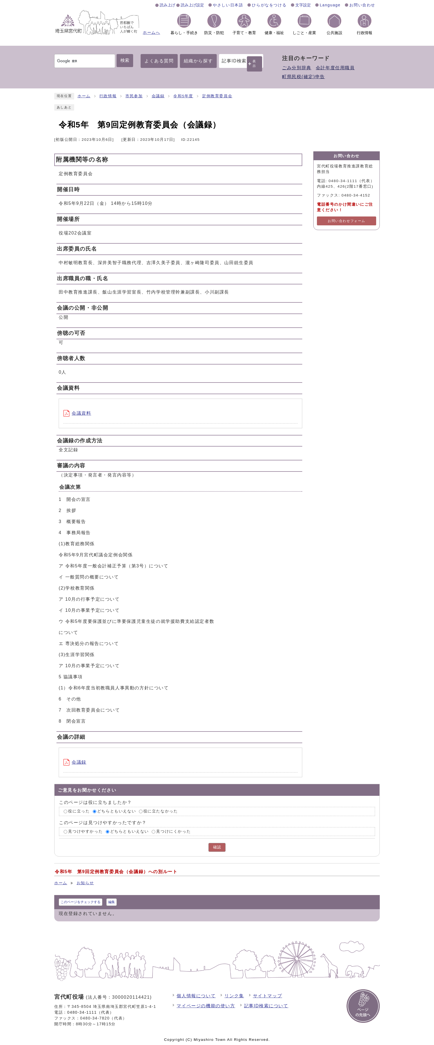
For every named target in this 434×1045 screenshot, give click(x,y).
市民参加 (134, 96)
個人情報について (196, 995)
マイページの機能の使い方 (206, 1005)
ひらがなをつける (269, 5)
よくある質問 (159, 60)
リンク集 (234, 995)
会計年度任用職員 (335, 67)
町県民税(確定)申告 (303, 76)
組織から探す (198, 60)
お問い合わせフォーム (346, 221)
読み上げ (167, 5)
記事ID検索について (266, 1005)
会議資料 (77, 413)
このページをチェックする (80, 902)
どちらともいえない (116, 811)
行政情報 (108, 96)
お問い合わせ (362, 5)
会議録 (158, 96)
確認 (217, 847)
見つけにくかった (173, 831)
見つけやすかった (85, 831)
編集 (111, 902)
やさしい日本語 (228, 5)
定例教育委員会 (217, 96)
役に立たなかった (160, 811)
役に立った (79, 811)
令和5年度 (183, 96)
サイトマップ (267, 995)
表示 (254, 64)
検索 (124, 60)
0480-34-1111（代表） (90, 1012)
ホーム (84, 96)
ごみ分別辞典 (296, 67)
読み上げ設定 (192, 5)
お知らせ (85, 883)
